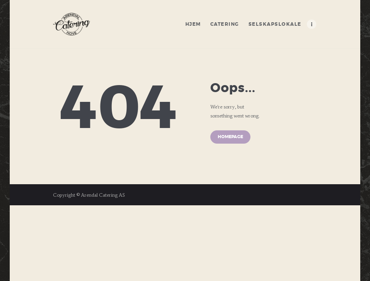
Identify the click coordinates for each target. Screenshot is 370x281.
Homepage (230, 137)
